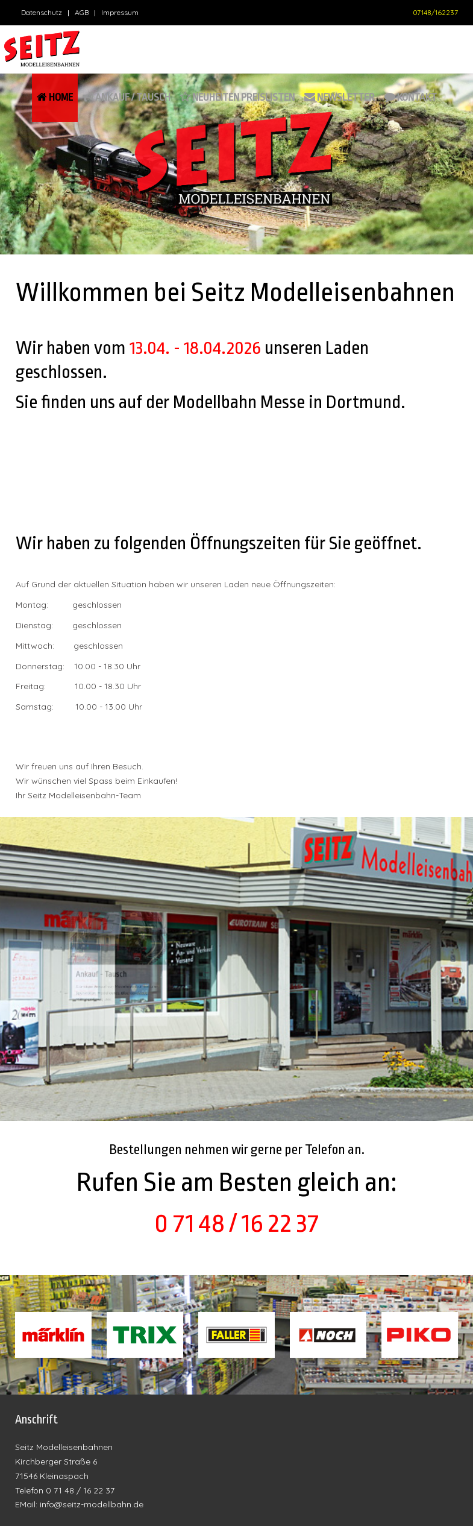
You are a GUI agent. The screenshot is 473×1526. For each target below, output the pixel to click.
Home (55, 97)
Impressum (120, 12)
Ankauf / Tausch (127, 97)
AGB (82, 12)
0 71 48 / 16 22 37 (236, 1223)
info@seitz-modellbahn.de (91, 1504)
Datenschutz (41, 12)
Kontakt (410, 97)
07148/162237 (435, 12)
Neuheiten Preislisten (237, 97)
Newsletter (339, 97)
